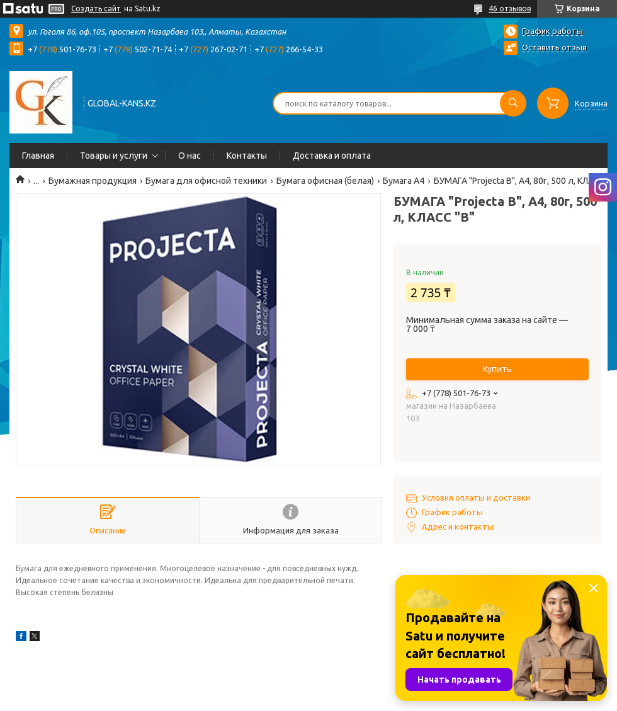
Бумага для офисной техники (206, 181)
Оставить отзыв (554, 47)
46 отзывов (510, 8)
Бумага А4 (403, 181)
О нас (189, 155)
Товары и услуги (113, 155)
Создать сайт (96, 8)
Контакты (247, 155)
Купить (497, 369)
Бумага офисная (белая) (325, 181)
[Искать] (513, 103)
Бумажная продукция (92, 181)
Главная (38, 155)
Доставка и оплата (332, 155)
